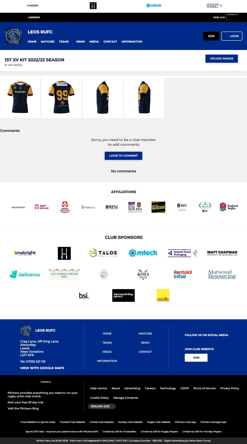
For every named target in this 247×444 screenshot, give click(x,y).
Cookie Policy (99, 398)
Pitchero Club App (185, 422)
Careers (150, 388)
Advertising (132, 388)
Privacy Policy (229, 388)
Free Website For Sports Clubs (38, 422)
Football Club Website (72, 422)
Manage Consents (125, 398)
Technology (168, 388)
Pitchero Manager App (213, 422)
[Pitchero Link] (234, 19)
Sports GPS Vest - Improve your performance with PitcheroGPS (62, 431)
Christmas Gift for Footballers (119, 431)
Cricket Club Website (101, 422)
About (116, 388)
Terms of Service (204, 388)
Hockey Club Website (130, 422)
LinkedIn (34, 17)
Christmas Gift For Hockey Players (202, 431)
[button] (32, 41)
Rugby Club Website (158, 422)
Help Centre (98, 388)
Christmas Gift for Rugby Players (159, 431)
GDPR (184, 388)
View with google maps (42, 368)
